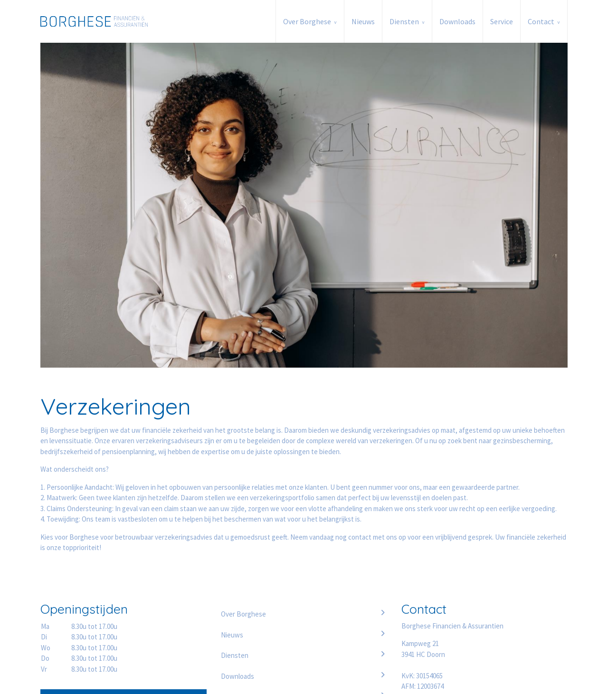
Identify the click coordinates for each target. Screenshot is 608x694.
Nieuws (363, 21)
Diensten (404, 21)
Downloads (457, 21)
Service (501, 21)
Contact (541, 21)
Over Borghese (307, 21)
